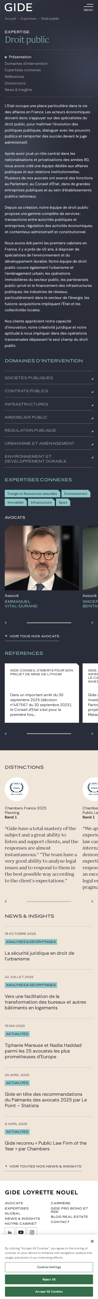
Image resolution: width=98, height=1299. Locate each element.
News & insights (22, 1218)
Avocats (14, 1203)
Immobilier (16, 503)
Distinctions (15, 83)
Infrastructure (41, 503)
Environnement (75, 494)
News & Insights (18, 89)
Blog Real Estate (69, 1217)
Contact (60, 1222)
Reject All (49, 1284)
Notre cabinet (21, 1223)
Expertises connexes (23, 70)
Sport (63, 503)
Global (12, 1213)
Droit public (50, 18)
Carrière (60, 1203)
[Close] (92, 1246)
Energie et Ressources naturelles (32, 494)
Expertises (29, 18)
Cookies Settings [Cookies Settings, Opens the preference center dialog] (49, 1272)
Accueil (10, 18)
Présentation (20, 57)
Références (14, 76)
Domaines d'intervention (26, 63)
